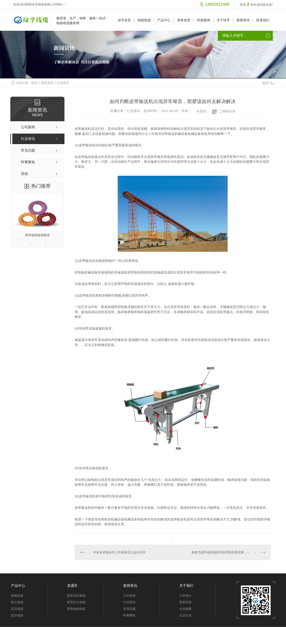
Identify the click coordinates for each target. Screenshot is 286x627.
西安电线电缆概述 (37, 235)
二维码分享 (227, 111)
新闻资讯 (243, 20)
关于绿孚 (223, 20)
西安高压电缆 (76, 595)
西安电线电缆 (76, 609)
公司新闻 (129, 595)
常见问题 (129, 609)
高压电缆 (17, 609)
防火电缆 (17, 602)
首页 (34, 83)
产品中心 (163, 20)
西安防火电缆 (76, 602)
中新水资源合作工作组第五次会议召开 (119, 552)
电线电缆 (144, 20)
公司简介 (185, 595)
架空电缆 (17, 615)
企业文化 (185, 615)
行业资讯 (63, 83)
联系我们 (263, 20)
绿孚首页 (124, 20)
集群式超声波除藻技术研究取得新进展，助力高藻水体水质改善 (228, 552)
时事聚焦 (129, 615)
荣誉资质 (183, 20)
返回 (268, 83)
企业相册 (185, 609)
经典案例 (203, 20)
